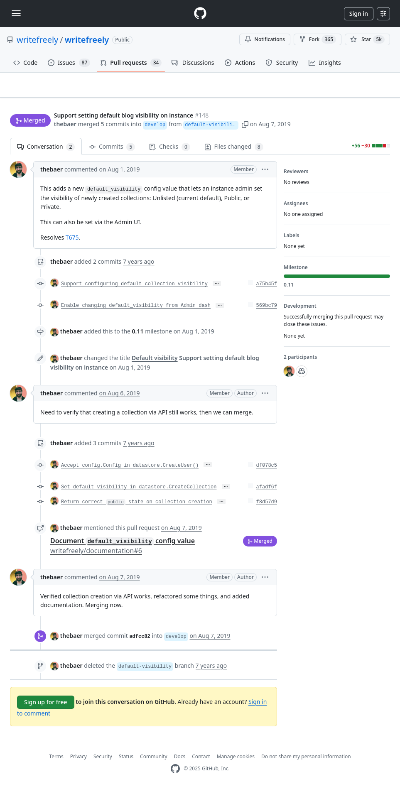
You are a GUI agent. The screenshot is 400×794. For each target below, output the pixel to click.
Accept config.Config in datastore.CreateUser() (130, 469)
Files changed (233, 150)
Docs (180, 759)
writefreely (37, 39)
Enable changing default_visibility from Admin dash (136, 309)
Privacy (78, 759)
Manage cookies (236, 759)
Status (126, 759)
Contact (201, 759)
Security (102, 759)
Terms (56, 759)
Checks (169, 150)
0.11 (138, 335)
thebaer (65, 125)
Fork (317, 39)
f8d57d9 (266, 505)
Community (153, 759)
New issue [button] (364, 99)
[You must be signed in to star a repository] (367, 39)
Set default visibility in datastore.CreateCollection (138, 490)
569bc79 (266, 309)
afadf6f (266, 490)
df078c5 (266, 469)
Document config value (122, 549)
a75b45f (266, 288)
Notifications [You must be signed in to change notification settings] (265, 39)
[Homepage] (200, 13)
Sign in (358, 13)
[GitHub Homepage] (175, 772)
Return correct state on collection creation (136, 505)
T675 (72, 241)
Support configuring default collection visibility (134, 288)
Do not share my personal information (306, 759)
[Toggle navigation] (16, 13)
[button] (246, 124)
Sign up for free (45, 705)
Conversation (46, 150)
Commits (112, 150)
